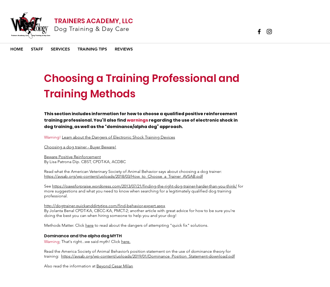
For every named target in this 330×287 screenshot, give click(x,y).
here (89, 225)
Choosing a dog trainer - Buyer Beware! (80, 147)
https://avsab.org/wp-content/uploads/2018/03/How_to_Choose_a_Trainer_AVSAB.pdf (123, 176)
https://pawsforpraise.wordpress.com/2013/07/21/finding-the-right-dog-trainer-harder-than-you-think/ (144, 186)
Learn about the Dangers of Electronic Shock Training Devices (118, 137)
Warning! (52, 137)
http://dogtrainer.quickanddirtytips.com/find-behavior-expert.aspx (104, 205)
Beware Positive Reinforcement (72, 156)
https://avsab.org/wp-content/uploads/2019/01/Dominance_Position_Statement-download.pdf (148, 256)
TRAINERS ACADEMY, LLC (93, 21)
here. (125, 241)
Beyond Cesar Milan (114, 266)
